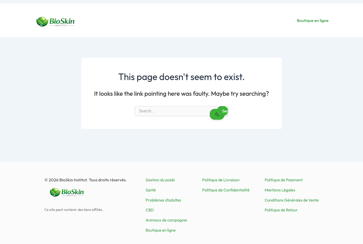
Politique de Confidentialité (226, 189)
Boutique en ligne (313, 20)
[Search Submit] (217, 114)
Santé (151, 189)
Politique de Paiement (284, 179)
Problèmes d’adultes (163, 200)
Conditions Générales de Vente (292, 200)
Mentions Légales (280, 189)
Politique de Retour (281, 209)
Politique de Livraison (220, 179)
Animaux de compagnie (166, 220)
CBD (150, 209)
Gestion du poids (160, 179)
